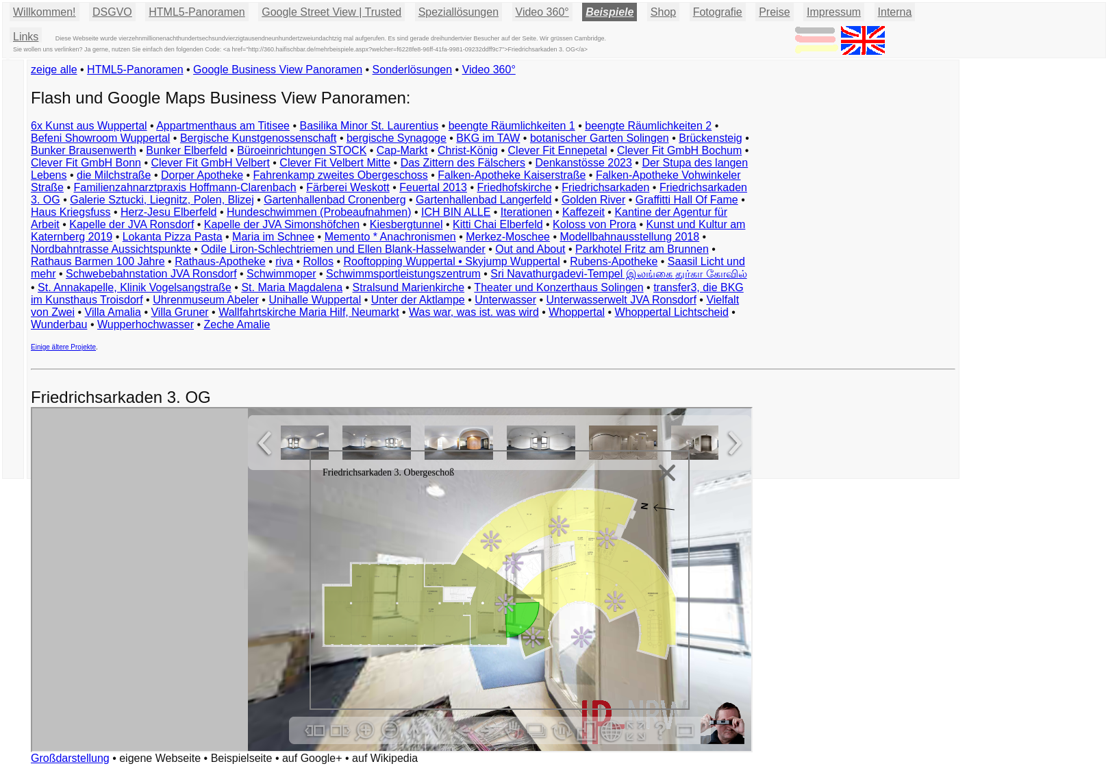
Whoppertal (577, 312)
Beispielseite (242, 758)
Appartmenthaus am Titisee (223, 126)
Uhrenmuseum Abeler (206, 300)
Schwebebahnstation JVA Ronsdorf (151, 274)
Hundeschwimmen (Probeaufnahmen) (319, 212)
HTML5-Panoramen (197, 12)
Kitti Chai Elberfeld (498, 224)
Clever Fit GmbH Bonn (86, 163)
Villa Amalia (113, 312)
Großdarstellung (70, 758)
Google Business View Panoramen (277, 69)
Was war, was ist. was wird (474, 312)
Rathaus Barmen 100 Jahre (98, 261)
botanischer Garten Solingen (599, 138)
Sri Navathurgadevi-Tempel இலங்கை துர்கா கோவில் (618, 274)
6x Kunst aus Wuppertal (89, 126)
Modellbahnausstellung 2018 (629, 237)
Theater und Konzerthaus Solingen (558, 287)
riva (284, 261)
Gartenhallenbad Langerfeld (483, 200)
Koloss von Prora (594, 224)
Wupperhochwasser (145, 324)
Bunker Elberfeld (186, 150)
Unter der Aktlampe (418, 300)
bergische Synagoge (397, 138)
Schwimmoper (281, 274)
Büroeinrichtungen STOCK (301, 150)
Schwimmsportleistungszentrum (403, 274)
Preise (774, 12)
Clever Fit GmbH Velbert (210, 163)
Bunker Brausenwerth (83, 150)
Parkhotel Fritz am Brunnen (642, 249)
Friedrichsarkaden (605, 187)
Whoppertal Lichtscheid (672, 312)
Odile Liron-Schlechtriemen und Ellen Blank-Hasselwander (343, 249)
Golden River (593, 200)
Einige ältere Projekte (63, 347)
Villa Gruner (179, 312)
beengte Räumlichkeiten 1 (512, 126)
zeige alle (54, 69)
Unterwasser (505, 300)
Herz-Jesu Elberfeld (169, 212)
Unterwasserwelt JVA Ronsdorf (621, 300)
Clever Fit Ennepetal (557, 150)
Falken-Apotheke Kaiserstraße (512, 175)
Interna (895, 12)
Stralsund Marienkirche (409, 287)
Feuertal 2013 (433, 187)
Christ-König (468, 150)
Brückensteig (710, 138)
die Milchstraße (114, 175)
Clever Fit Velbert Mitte (334, 163)
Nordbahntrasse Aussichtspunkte (111, 249)
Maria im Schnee (273, 237)
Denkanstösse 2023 (583, 163)
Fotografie (717, 12)
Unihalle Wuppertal (314, 300)
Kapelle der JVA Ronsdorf (131, 224)
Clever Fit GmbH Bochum (679, 150)
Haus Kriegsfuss (71, 212)
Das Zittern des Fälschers (463, 163)
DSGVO (112, 12)
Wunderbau (59, 324)
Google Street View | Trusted (331, 12)
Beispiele (609, 12)
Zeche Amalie (237, 324)
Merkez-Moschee (508, 237)
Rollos (318, 261)
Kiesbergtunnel (406, 224)
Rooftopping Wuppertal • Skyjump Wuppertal (451, 261)
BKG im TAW (488, 138)
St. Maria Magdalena (291, 287)
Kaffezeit (583, 212)
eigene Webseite (160, 758)
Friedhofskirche (514, 187)
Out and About (530, 249)
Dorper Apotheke (202, 175)
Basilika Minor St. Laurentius (368, 126)
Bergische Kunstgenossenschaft (258, 138)
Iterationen (527, 212)
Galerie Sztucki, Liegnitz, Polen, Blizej (162, 200)
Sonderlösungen (413, 69)
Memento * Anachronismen (390, 237)
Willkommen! (44, 12)
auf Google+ (312, 758)
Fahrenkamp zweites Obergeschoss (340, 175)
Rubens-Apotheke (613, 261)
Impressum (834, 12)
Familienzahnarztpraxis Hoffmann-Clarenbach (185, 187)
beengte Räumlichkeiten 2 (648, 126)
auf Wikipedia (385, 758)
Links (25, 36)
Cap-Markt (402, 150)
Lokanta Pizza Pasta (173, 237)
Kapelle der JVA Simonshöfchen (282, 224)
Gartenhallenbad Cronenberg (334, 200)
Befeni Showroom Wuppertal (100, 138)
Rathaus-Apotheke (220, 261)
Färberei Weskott (348, 187)
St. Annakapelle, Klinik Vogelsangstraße (134, 287)
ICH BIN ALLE (455, 212)
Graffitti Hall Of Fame (687, 200)
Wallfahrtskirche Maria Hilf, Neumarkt (308, 312)
